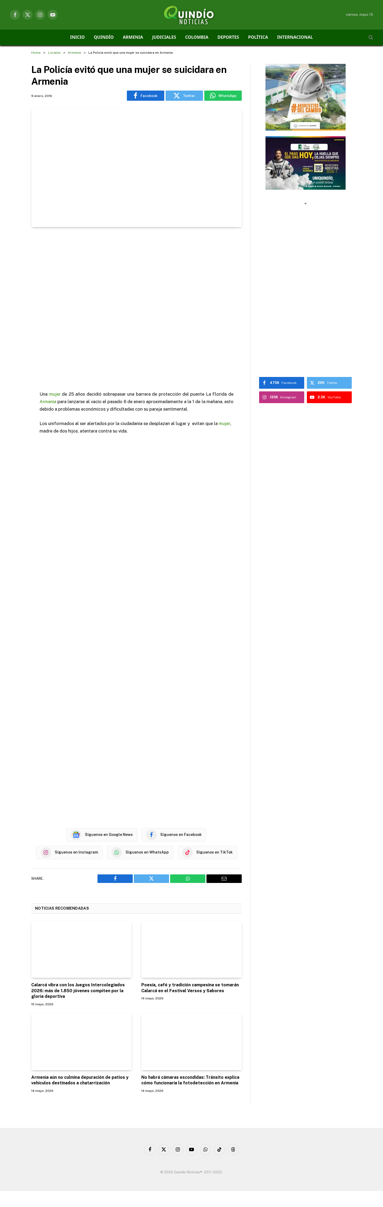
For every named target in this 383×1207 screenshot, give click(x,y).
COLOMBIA (196, 37)
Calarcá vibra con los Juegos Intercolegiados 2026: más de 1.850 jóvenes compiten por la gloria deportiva (78, 990)
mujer (55, 394)
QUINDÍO (104, 37)
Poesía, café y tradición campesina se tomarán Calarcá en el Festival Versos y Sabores (190, 987)
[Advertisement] (136, 309)
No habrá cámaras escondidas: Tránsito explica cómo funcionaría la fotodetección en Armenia (190, 1080)
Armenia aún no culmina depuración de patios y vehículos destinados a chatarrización (79, 1080)
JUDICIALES (164, 37)
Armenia (48, 401)
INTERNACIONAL (295, 37)
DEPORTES (228, 37)
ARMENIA (133, 37)
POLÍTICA (258, 37)
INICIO (77, 37)
